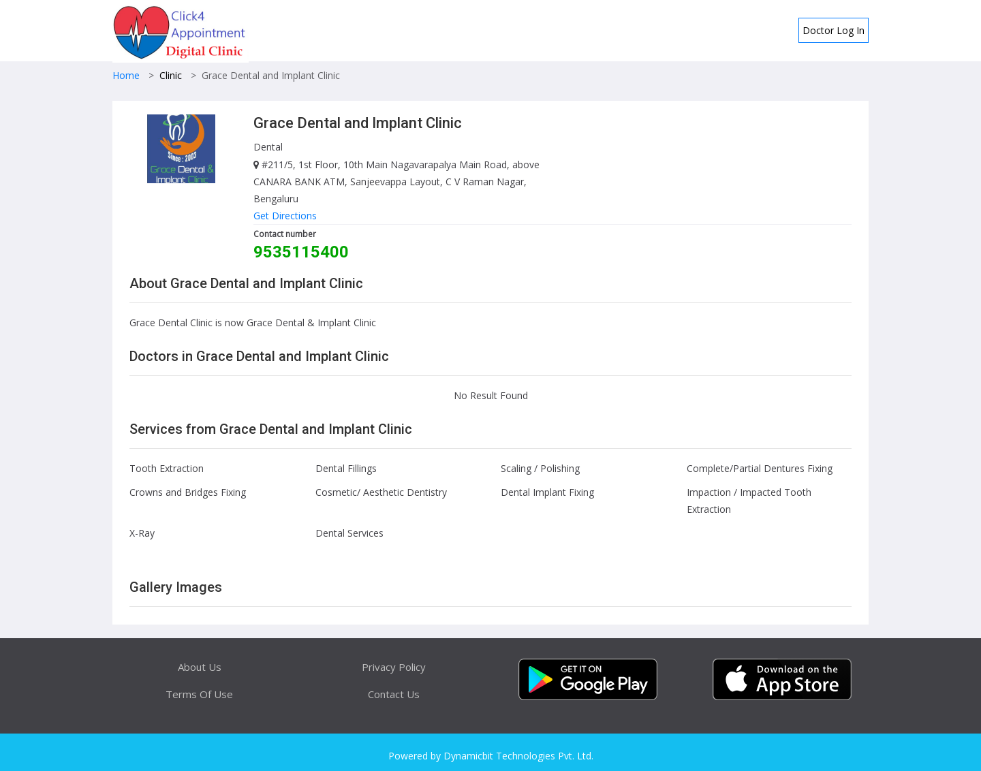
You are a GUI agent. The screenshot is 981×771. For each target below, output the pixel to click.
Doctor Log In (834, 30)
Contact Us (394, 694)
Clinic (170, 75)
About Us (199, 667)
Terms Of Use (199, 694)
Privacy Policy (394, 667)
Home (126, 75)
